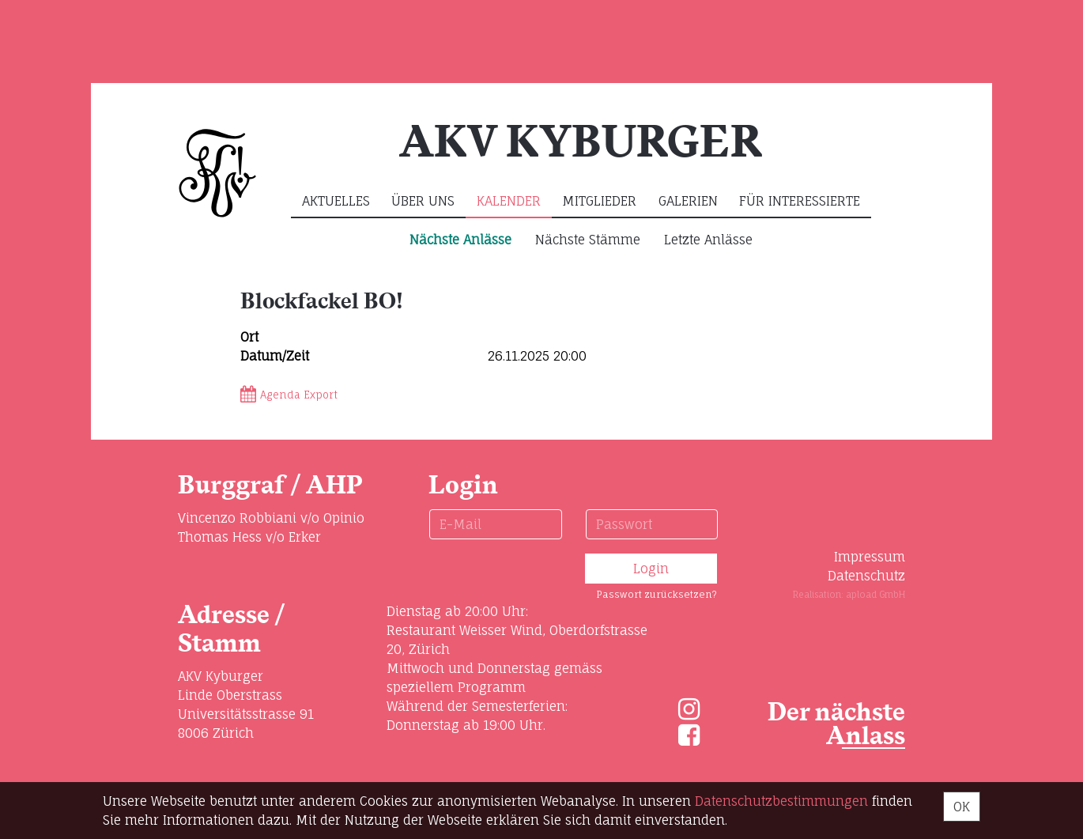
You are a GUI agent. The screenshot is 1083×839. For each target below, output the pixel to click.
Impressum (869, 557)
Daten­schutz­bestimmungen (781, 801)
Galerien (688, 201)
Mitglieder (599, 201)
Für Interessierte (799, 201)
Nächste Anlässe (460, 240)
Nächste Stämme (587, 240)
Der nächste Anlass (836, 724)
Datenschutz (866, 576)
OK (961, 806)
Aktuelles (336, 201)
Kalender (509, 201)
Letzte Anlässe (708, 240)
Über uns (423, 201)
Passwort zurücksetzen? (656, 594)
